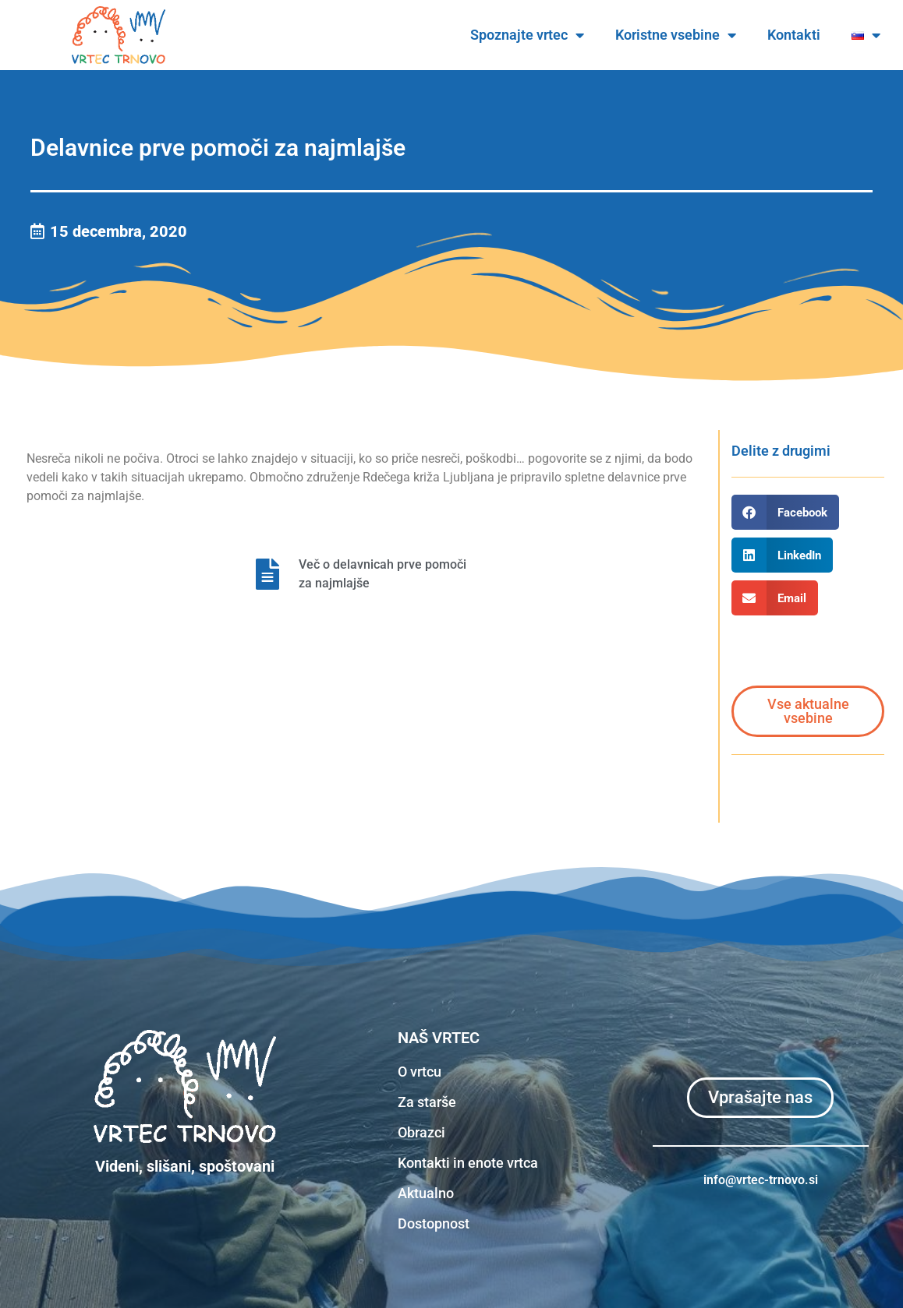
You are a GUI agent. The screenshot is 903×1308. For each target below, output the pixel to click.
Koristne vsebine (675, 35)
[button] (785, 512)
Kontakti (793, 34)
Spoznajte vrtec (527, 35)
